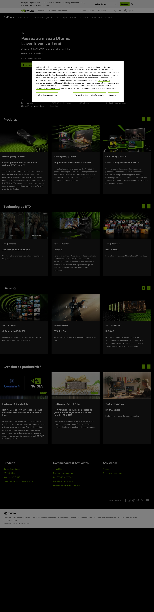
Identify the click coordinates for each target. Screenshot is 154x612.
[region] (78, 81)
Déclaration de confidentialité (48, 88)
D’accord (113, 95)
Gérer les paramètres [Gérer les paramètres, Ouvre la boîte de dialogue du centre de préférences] (47, 95)
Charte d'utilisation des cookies (68, 83)
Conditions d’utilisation (45, 85)
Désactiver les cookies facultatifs (89, 95)
